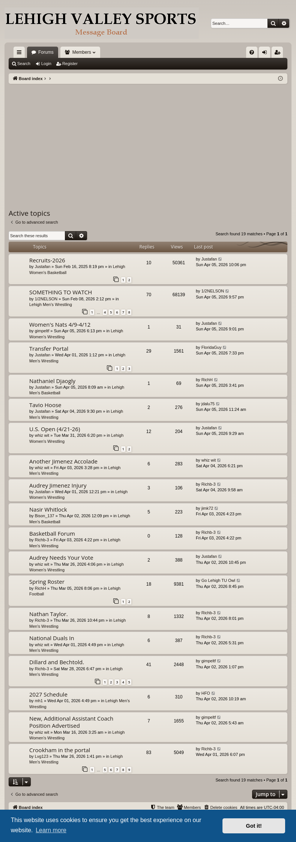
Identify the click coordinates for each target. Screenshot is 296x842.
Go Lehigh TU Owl (218, 580)
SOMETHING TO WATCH (60, 292)
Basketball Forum (52, 533)
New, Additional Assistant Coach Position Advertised (71, 722)
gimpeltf (42, 331)
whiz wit (42, 435)
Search (23, 63)
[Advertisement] (148, 140)
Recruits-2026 (47, 260)
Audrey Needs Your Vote (61, 557)
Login (46, 63)
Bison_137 (44, 515)
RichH (207, 379)
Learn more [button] (51, 830)
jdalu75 (208, 403)
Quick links (21, 54)
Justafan (43, 266)
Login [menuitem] (266, 54)
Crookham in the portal (59, 750)
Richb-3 (208, 484)
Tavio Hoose (45, 405)
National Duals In (51, 638)
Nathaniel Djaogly (52, 381)
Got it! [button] (254, 826)
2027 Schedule (48, 694)
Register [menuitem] (279, 54)
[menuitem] (251, 52)
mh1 (39, 700)
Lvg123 (41, 756)
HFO (205, 693)
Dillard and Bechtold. (56, 662)
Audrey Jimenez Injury (58, 485)
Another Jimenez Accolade (63, 461)
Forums (46, 52)
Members (81, 52)
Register (70, 63)
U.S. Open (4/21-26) (54, 429)
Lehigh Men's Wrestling (50, 304)
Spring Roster (47, 581)
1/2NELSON (46, 299)
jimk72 (207, 508)
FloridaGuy (211, 347)
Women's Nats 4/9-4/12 (59, 324)
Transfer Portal (48, 348)
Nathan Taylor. (48, 614)
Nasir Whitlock (48, 509)
